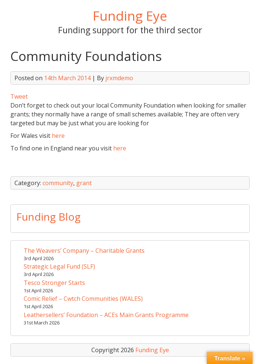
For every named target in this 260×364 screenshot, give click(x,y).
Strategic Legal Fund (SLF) (59, 266)
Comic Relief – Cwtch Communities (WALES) (83, 299)
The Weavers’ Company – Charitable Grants (84, 250)
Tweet (19, 96)
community (58, 183)
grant (84, 183)
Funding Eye (130, 15)
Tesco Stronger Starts (54, 283)
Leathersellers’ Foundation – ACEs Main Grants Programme (106, 315)
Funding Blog (48, 217)
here (58, 136)
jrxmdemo (119, 78)
